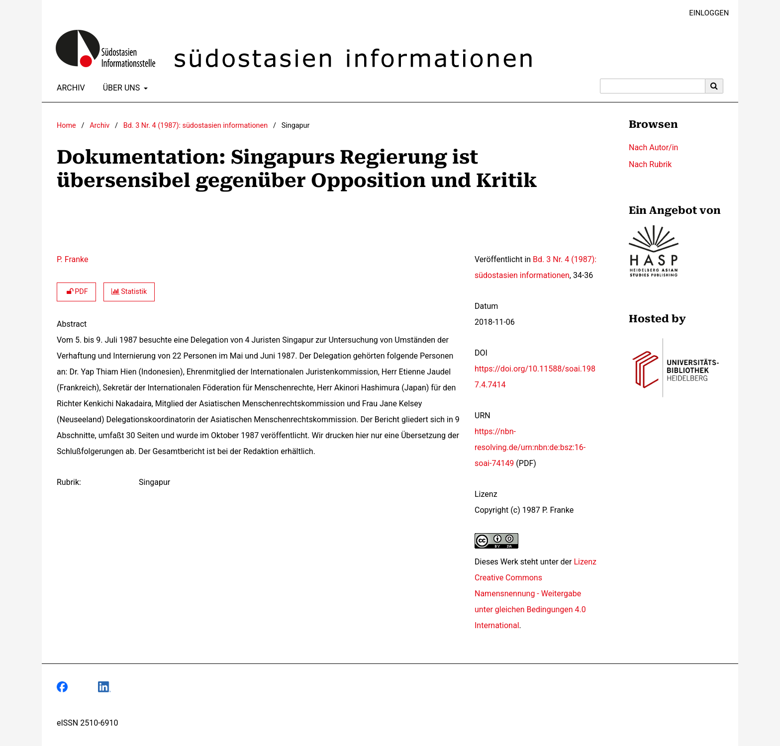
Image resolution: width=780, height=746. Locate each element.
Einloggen (705, 13)
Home (66, 125)
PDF (76, 291)
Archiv (69, 88)
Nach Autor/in (653, 147)
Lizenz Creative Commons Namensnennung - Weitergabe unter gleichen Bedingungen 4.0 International (535, 593)
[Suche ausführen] (714, 86)
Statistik (129, 291)
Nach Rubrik (650, 164)
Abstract (72, 324)
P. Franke (72, 259)
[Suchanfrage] (652, 86)
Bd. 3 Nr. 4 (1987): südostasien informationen (195, 125)
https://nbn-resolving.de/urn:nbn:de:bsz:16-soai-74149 (530, 447)
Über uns (120, 88)
